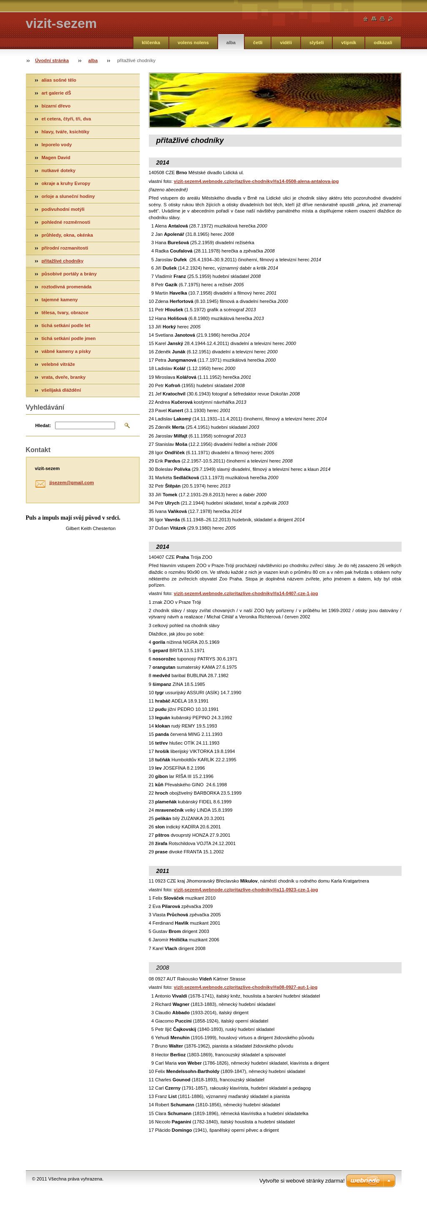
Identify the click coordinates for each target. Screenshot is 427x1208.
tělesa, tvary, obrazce (65, 312)
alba (231, 42)
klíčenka (151, 42)
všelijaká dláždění (61, 390)
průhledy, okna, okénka (67, 235)
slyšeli (316, 42)
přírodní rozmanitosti (65, 247)
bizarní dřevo (56, 105)
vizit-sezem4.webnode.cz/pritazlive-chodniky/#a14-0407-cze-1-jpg (246, 593)
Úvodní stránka (52, 60)
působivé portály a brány (69, 273)
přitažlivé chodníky (63, 260)
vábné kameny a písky (66, 351)
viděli (286, 42)
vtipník (348, 42)
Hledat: (43, 425)
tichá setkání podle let (66, 325)
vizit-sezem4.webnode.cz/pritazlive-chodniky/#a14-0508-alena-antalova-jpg (256, 181)
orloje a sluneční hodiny (68, 196)
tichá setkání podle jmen (69, 338)
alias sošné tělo (59, 80)
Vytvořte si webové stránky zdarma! (302, 1181)
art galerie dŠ (56, 92)
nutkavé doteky (58, 170)
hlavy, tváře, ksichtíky (66, 131)
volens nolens (193, 42)
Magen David (56, 157)
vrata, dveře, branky (64, 377)
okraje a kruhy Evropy (66, 183)
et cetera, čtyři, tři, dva (66, 118)
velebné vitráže (58, 364)
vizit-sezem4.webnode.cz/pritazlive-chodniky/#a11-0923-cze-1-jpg (246, 889)
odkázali (383, 42)
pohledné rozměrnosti (66, 222)
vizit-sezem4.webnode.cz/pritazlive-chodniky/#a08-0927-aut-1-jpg (245, 987)
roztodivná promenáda (67, 286)
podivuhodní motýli (63, 209)
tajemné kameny (60, 299)
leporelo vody (57, 144)
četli (257, 42)
